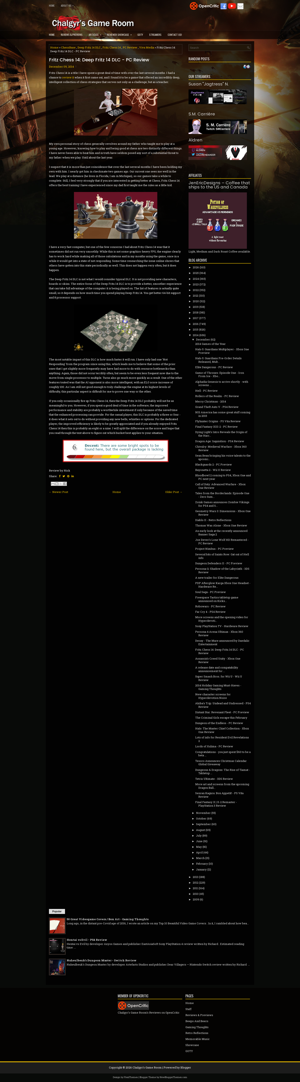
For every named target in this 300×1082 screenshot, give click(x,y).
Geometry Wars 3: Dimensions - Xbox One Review (223, 512)
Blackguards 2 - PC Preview (213, 464)
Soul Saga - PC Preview (210, 592)
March (200, 858)
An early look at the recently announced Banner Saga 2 (221, 532)
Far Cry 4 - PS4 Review (210, 612)
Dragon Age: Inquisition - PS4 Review (219, 441)
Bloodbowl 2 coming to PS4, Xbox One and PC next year (223, 477)
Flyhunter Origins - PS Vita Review (218, 421)
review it (68, 77)
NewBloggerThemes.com (173, 1077)
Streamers (155, 34)
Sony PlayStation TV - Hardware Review (221, 626)
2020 (196, 301)
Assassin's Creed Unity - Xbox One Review (217, 660)
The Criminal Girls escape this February (221, 717)
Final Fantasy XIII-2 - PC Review (216, 426)
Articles (96, 33)
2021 (195, 295)
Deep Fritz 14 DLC (89, 47)
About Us (68, 4)
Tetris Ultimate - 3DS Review (214, 779)
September (203, 824)
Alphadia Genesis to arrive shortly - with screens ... (221, 383)
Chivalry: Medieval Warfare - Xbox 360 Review (221, 448)
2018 (196, 312)
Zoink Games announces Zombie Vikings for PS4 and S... (222, 504)
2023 (196, 284)
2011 (195, 888)
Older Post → (173, 492)
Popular (57, 911)
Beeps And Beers (196, 1021)
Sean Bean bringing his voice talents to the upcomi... (223, 457)
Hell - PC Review (206, 390)
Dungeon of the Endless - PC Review (219, 723)
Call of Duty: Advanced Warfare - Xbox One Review (220, 486)
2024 (196, 279)
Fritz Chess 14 (111, 47)
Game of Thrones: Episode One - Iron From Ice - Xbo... (219, 374)
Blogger (185, 1067)
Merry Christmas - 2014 (210, 401)
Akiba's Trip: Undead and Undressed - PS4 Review (223, 705)
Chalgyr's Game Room (147, 1067)
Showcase (192, 1045)
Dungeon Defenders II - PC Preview (218, 563)
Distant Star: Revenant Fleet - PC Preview (222, 712)
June (199, 841)
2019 (196, 307)
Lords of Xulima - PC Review (214, 746)
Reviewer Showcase (120, 33)
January (201, 869)
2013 (195, 877)
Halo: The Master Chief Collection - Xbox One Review (222, 730)
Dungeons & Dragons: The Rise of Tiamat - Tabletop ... (222, 771)
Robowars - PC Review (210, 606)
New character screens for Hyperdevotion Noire (213, 696)
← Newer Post (58, 492)
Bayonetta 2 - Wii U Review (213, 470)
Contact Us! (175, 34)
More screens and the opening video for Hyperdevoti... (221, 619)
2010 (196, 894)
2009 (196, 899)
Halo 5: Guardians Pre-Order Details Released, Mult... (218, 360)
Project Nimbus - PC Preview (214, 549)
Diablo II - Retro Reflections (213, 520)
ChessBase (68, 47)
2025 (196, 273)
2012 (195, 882)
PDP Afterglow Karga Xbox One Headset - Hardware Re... (222, 584)
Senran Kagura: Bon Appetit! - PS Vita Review (219, 795)
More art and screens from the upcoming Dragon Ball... (222, 786)
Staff (188, 1009)
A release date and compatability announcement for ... (216, 669)
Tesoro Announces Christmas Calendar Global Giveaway (221, 762)
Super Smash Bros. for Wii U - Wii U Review (218, 678)
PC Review (130, 47)
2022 (196, 290)
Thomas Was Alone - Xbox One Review (221, 525)
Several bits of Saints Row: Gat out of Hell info (222, 556)
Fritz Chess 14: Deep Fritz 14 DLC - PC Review (99, 59)
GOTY (140, 34)
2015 (195, 329)
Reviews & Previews (71, 34)
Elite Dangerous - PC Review (214, 367)
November (203, 813)
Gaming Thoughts (197, 1027)
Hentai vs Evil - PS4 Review (87, 940)
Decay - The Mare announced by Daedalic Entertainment (222, 642)
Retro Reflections (196, 1033)
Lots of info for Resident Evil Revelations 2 (222, 739)
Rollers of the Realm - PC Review (217, 396)
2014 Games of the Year (210, 344)
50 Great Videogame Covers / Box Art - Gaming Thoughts (108, 919)
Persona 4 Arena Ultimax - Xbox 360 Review (219, 633)
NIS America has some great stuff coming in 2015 (222, 414)
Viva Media (146, 47)
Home (52, 5)
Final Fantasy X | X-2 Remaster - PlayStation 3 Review (216, 803)
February (202, 863)
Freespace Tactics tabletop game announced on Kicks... (216, 599)
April (199, 852)
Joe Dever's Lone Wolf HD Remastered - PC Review (222, 541)
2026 (196, 267)
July (199, 835)
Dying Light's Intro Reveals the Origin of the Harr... (221, 433)
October (201, 818)
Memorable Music (197, 1039)
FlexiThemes (131, 1077)
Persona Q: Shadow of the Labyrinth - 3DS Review (222, 570)
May (199, 847)
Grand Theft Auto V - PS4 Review (217, 407)
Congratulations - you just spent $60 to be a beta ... (223, 753)
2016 (196, 324)
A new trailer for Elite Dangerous (217, 577)
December (203, 339)
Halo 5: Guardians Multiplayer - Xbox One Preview (222, 351)
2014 (196, 335)
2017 (196, 318)
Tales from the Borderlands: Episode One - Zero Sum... (222, 495)
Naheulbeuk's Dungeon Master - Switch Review (101, 960)
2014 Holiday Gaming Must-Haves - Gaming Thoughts (218, 687)
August (200, 830)
